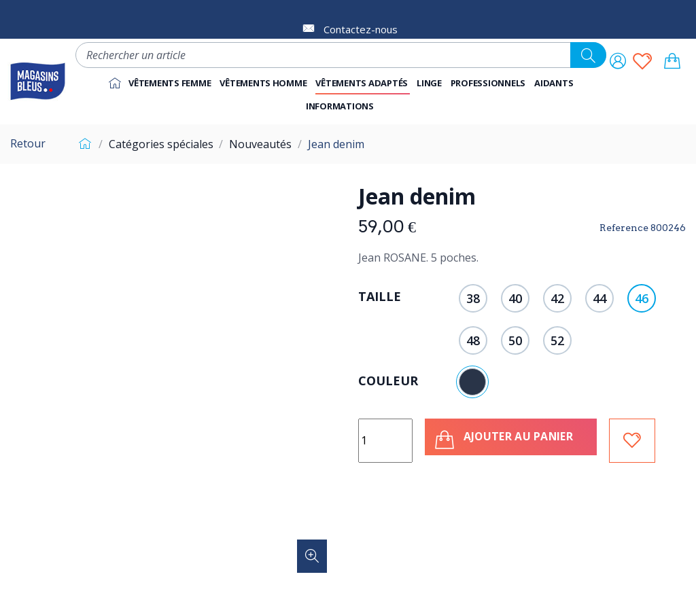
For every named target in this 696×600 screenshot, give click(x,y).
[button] (489, 82)
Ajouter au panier (507, 439)
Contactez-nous (361, 29)
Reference (623, 227)
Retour (28, 143)
